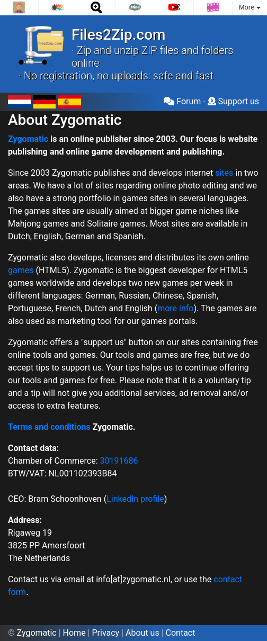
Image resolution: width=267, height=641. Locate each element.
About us (142, 633)
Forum (182, 101)
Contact (180, 633)
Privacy (105, 633)
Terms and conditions (49, 427)
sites (224, 173)
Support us (233, 101)
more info (175, 308)
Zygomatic (28, 139)
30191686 (119, 461)
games (20, 270)
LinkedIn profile (135, 499)
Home (74, 633)
